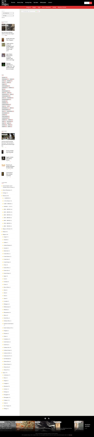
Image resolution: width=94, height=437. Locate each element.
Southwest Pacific (7, 353)
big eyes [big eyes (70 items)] (4, 77)
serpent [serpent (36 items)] (4, 114)
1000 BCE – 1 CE (7, 206)
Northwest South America (8, 323)
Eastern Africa (6, 267)
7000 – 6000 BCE (7, 223)
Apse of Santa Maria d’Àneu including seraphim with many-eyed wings (10, 57)
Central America (7, 256)
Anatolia (5, 239)
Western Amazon (7, 364)
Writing (5, 408)
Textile (5, 403)
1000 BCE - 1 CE (4, 25)
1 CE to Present (7, 200)
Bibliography (43, 2)
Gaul (5, 278)
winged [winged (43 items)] (4, 126)
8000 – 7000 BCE (7, 226)
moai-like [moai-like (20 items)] (4, 101)
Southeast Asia (6, 347)
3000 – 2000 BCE (7, 212)
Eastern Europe (7, 273)
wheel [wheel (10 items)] (10, 124)
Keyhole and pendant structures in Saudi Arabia (10, 166)
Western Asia (6, 367)
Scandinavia (6, 339)
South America (6, 341)
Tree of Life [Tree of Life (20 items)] (10, 121)
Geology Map (28, 2)
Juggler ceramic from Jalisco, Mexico (9, 159)
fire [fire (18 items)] (3, 89)
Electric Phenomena (46, 7)
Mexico (5, 315)
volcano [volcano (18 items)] (4, 124)
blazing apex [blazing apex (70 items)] (5, 79)
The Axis (13, 2)
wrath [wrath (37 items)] (10, 126)
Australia (5, 248)
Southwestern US (7, 355)
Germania (6, 281)
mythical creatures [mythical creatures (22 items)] (6, 104)
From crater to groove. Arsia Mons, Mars (8, 428)
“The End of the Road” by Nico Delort (47, 428)
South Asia (6, 344)
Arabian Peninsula (7, 245)
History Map (20, 2)
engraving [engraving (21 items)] (4, 87)
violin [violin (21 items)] (9, 123)
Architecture (6, 375)
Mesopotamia (6, 312)
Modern (4, 231)
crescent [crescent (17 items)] (9, 80)
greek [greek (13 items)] (9, 92)
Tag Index (35, 2)
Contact (50, 2)
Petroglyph (6, 394)
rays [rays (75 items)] (3, 111)
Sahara (5, 336)
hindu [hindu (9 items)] (11, 94)
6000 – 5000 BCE (7, 220)
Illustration (6, 386)
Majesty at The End (62, 7)
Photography (6, 397)
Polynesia (5, 333)
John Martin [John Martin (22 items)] (10, 97)
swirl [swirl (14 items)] (4, 121)
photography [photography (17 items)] (5, 107)
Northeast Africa (7, 320)
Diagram (5, 380)
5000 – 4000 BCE (7, 217)
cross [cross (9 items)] (3, 82)
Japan (5, 298)
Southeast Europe (7, 350)
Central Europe (6, 262)
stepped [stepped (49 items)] (4, 119)
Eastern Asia (6, 270)
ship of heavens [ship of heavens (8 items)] (5, 116)
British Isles (6, 250)
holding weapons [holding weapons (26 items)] (6, 96)
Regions (34, 7)
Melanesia (6, 309)
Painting (5, 391)
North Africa (6, 318)
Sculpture (5, 400)
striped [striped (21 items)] (10, 119)
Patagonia (6, 330)
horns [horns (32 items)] (4, 97)
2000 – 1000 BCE (7, 209)
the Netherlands (7, 358)
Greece (5, 284)
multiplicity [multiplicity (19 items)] (5, 102)
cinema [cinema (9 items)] (12, 79)
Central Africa (6, 253)
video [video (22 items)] (4, 123)
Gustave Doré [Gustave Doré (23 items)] (5, 94)
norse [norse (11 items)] (4, 106)
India (5, 292)
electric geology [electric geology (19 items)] (6, 85)
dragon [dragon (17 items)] (4, 84)
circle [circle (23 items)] (4, 80)
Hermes (6, 35)
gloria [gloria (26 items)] (4, 92)
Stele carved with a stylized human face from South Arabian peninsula (68, 429)
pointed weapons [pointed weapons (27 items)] (6, 109)
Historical (28, 7)
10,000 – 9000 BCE (7, 203)
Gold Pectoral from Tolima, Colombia (9, 174)
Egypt (5, 276)
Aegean (5, 236)
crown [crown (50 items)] (9, 82)
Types (39, 7)
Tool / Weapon (6, 405)
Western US (6, 369)
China (5, 264)
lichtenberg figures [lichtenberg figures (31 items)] (6, 99)
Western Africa (6, 361)
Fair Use (70, 434)
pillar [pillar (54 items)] (11, 107)
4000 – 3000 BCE (7, 214)
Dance (5, 377)
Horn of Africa (6, 287)
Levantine (6, 301)
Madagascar (6, 304)
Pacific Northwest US (8, 327)
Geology (54, 7)
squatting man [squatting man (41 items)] (5, 118)
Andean (5, 242)
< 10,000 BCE (4, 134)
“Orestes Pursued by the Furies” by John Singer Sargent (29, 429)
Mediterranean (6, 306)
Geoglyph (6, 383)
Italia (5, 295)
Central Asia (6, 259)
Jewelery (5, 389)
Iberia (5, 290)
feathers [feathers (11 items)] (11, 87)
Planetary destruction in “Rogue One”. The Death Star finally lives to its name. (10, 66)
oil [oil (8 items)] (8, 106)
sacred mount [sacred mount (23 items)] (10, 111)
